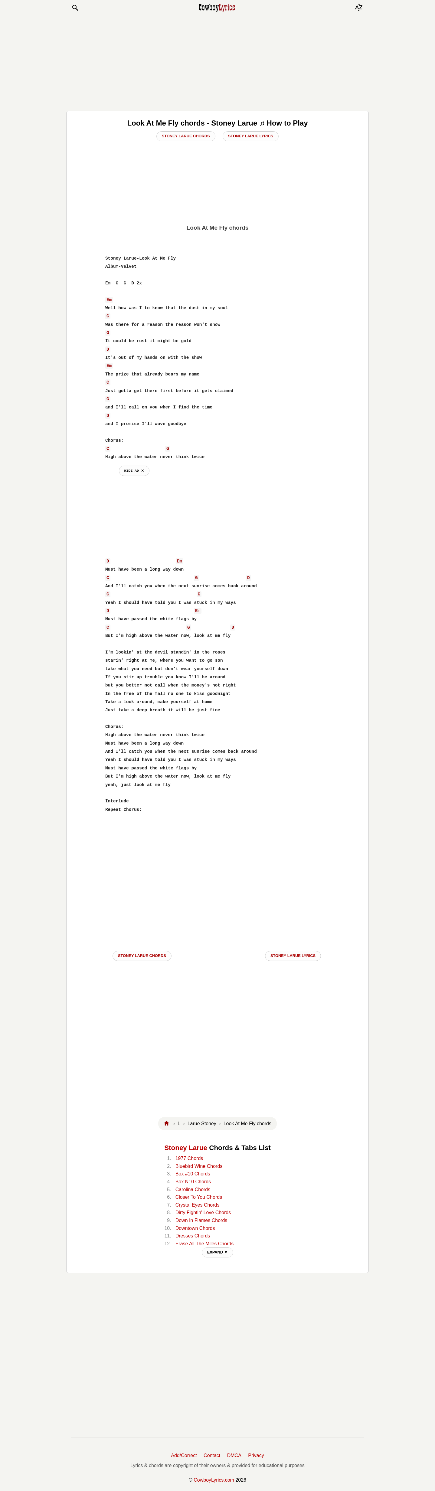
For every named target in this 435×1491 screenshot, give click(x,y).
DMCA (234, 1455)
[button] (75, 7)
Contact (212, 1455)
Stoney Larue (185, 1148)
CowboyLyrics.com (214, 1480)
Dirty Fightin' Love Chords (203, 1212)
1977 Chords (189, 1158)
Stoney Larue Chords (186, 136)
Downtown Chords (195, 1228)
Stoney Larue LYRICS (293, 955)
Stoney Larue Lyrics (250, 136)
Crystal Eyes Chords (197, 1205)
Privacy (256, 1455)
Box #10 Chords (192, 1173)
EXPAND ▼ (217, 1252)
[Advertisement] (217, 61)
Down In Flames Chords (201, 1220)
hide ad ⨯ (134, 471)
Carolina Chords (193, 1189)
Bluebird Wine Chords (199, 1166)
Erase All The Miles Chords (204, 1243)
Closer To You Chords (198, 1197)
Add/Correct (184, 1455)
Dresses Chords (192, 1235)
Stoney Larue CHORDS (142, 955)
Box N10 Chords (193, 1181)
